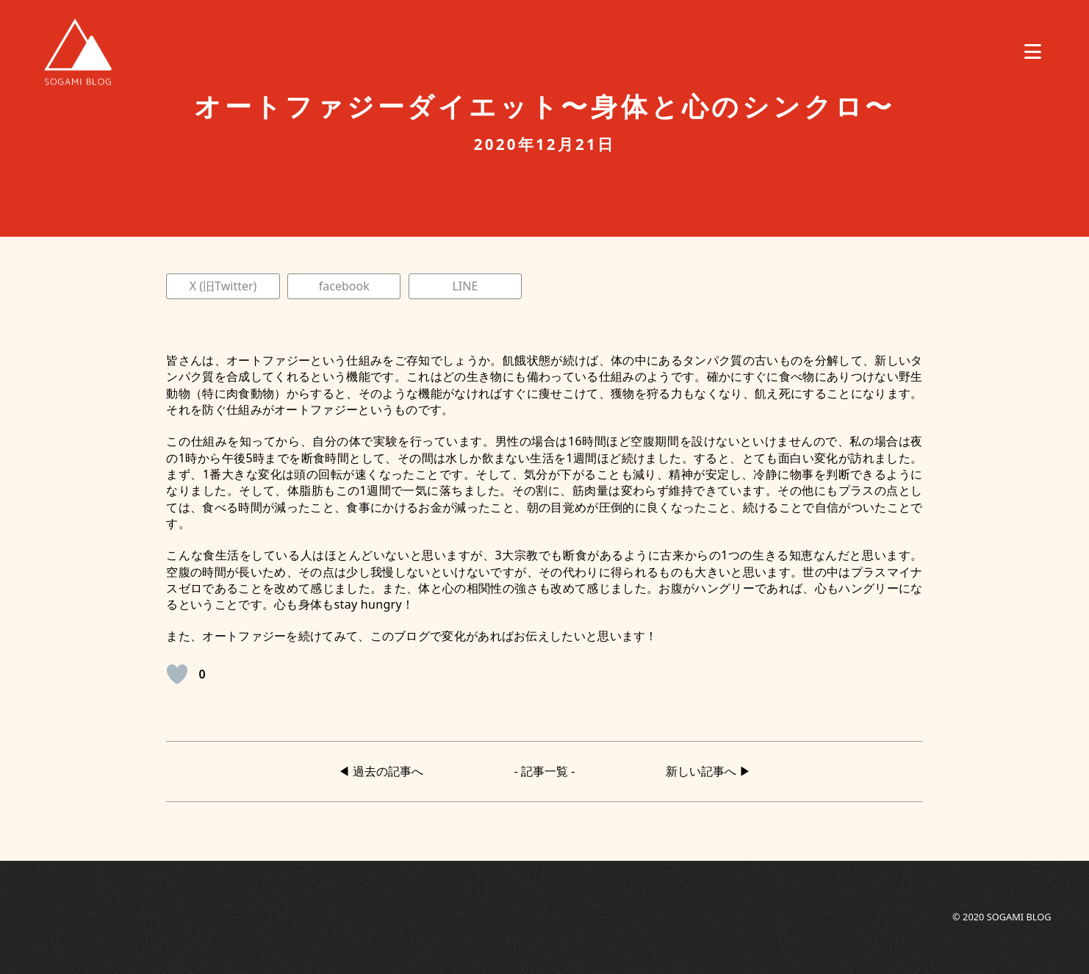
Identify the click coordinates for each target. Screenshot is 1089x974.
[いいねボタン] (177, 674)
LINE (465, 286)
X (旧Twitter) (223, 286)
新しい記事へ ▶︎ (708, 771)
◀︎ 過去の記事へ (380, 771)
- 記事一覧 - (544, 771)
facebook (344, 286)
